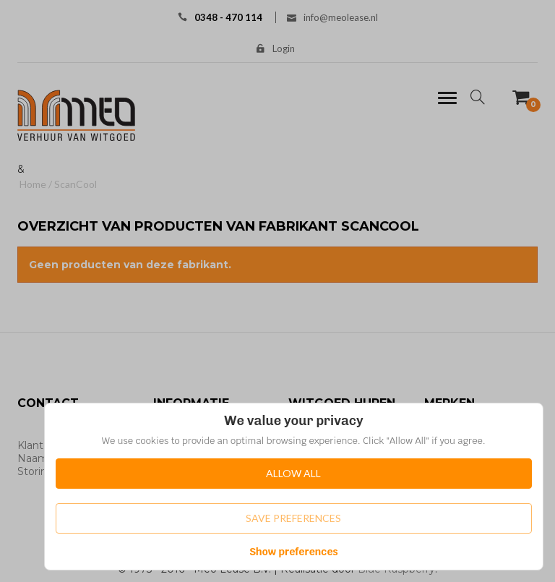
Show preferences (293, 551)
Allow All (293, 473)
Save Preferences (293, 518)
